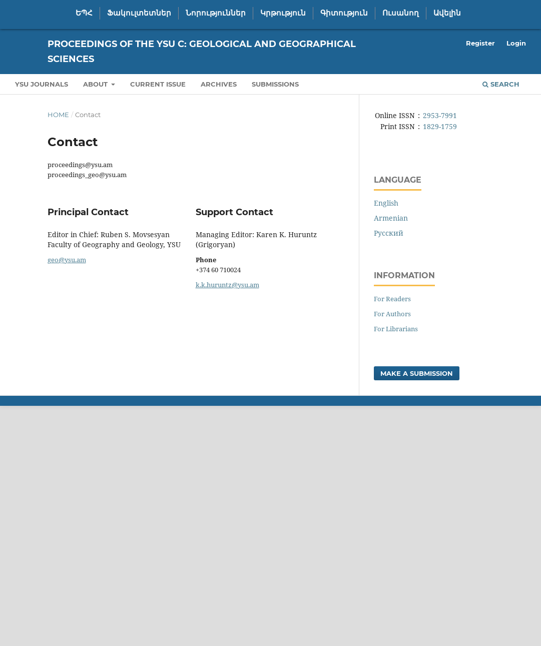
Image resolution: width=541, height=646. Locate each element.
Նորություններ (216, 13)
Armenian (391, 218)
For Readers (392, 298)
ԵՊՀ (84, 13)
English (386, 203)
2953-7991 (440, 115)
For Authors (392, 313)
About (96, 84)
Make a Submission (416, 373)
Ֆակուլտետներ (139, 13)
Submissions (275, 84)
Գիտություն (344, 13)
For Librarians (396, 328)
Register (480, 43)
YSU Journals (41, 84)
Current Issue (158, 84)
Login (516, 43)
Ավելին (447, 13)
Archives (219, 84)
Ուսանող (400, 13)
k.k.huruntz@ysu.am (227, 284)
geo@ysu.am (67, 259)
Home (58, 115)
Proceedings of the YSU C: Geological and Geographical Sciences (202, 52)
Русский (388, 233)
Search (500, 84)
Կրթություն (283, 13)
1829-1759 (440, 126)
